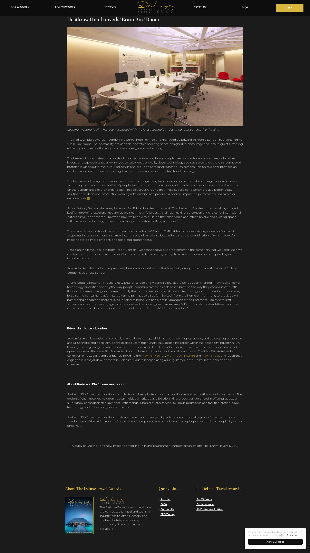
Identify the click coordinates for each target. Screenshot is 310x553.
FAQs (245, 8)
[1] (88, 198)
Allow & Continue (275, 541)
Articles (200, 8)
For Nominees (65, 8)
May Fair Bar (210, 355)
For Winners (20, 8)
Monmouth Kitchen (181, 355)
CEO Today (168, 514)
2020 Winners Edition (209, 509)
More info (291, 534)
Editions (110, 8)
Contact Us (167, 509)
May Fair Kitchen (153, 355)
